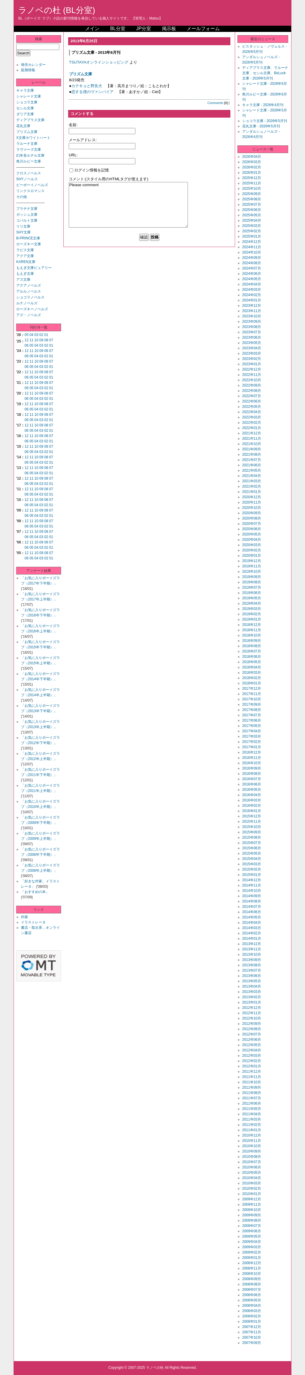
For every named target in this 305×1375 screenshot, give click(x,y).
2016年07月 (251, 779)
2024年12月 (251, 242)
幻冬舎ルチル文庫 (30, 155)
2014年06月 (251, 912)
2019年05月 (251, 598)
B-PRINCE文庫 (28, 238)
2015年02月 (251, 869)
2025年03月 (251, 226)
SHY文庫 (23, 232)
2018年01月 (251, 683)
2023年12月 (251, 305)
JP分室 (143, 28)
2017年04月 (251, 731)
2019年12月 (251, 561)
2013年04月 (251, 986)
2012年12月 (251, 1008)
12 (26, 340)
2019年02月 (251, 614)
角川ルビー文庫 (28, 161)
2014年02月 (251, 933)
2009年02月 (251, 1252)
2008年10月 (251, 1274)
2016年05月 (251, 790)
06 (26, 345)
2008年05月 (251, 1300)
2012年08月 (251, 1029)
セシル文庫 (25, 108)
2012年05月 (251, 1045)
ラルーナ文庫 (26, 144)
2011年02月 (251, 1125)
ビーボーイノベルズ (32, 185)
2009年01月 (251, 1258)
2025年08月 (251, 199)
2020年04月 (251, 540)
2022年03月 (251, 417)
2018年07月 (251, 651)
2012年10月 (251, 1018)
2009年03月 (251, 1247)
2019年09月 (251, 577)
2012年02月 (251, 1061)
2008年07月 (251, 1290)
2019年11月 (251, 566)
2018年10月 (251, 635)
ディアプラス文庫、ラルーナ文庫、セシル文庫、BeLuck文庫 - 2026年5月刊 (265, 73)
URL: (73, 155)
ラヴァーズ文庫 (28, 149)
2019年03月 (251, 609)
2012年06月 (251, 1040)
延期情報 (28, 70)
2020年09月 (251, 513)
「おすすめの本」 (35, 892)
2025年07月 (251, 204)
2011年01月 (251, 1130)
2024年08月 (251, 263)
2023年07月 (251, 332)
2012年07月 (251, 1034)
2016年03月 (251, 800)
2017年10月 (251, 699)
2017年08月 (251, 710)
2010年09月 (251, 1151)
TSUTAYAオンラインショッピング (98, 62)
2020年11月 (251, 502)
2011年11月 (251, 1077)
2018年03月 (251, 673)
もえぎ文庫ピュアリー (34, 268)
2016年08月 (251, 774)
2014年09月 (251, 896)
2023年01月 (251, 364)
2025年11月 (251, 183)
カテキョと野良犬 (86, 86)
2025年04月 (251, 220)
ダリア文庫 (25, 114)
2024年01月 (251, 300)
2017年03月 (251, 736)
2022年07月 (251, 396)
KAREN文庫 (25, 262)
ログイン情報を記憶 (89, 170)
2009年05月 (251, 1236)
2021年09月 (251, 449)
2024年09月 (251, 258)
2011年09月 (251, 1087)
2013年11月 (251, 949)
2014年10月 (251, 891)
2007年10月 (251, 1337)
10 (36, 340)
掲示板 (169, 28)
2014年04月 (251, 923)
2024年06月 (251, 274)
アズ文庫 (23, 279)
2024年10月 (251, 252)
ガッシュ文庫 (26, 214)
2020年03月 (251, 545)
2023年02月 (251, 359)
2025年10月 (251, 188)
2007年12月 (251, 1327)
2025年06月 (251, 210)
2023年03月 (251, 353)
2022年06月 (251, 401)
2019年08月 (251, 582)
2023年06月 (251, 337)
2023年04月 (251, 348)
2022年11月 (251, 375)
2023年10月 (251, 316)
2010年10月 (251, 1146)
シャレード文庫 (28, 96)
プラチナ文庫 (26, 209)
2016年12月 (251, 752)
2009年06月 (251, 1231)
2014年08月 (251, 901)
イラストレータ (33, 922)
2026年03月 (251, 162)
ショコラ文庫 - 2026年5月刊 (264, 121)
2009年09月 (251, 1215)
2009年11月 (251, 1204)
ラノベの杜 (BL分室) (56, 10)
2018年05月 (251, 662)
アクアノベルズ (28, 285)
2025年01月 (251, 236)
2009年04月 (251, 1242)
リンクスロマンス (30, 191)
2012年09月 (251, 1024)
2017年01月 (251, 747)
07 (51, 340)
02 (41, 335)
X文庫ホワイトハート (33, 138)
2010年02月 (251, 1188)
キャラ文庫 (25, 90)
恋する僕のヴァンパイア (92, 92)
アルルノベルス (28, 291)
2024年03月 (251, 290)
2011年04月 (251, 1114)
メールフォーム (203, 28)
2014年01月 (251, 938)
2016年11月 (251, 758)
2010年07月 (251, 1162)
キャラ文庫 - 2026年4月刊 (262, 105)
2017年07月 (251, 715)
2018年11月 (251, 630)
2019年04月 (251, 603)
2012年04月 (251, 1050)
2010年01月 (251, 1194)
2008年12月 (251, 1263)
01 (46, 335)
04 (31, 335)
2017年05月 (251, 726)
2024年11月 (251, 247)
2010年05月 (251, 1173)
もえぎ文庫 (25, 274)
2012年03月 (251, 1055)
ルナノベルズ (26, 303)
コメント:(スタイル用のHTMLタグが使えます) (108, 179)
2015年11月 (251, 821)
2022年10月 (251, 380)
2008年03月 (251, 1311)
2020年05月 (251, 534)
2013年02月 (251, 997)
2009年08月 (251, 1220)
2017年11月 (251, 694)
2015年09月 (251, 832)
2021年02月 (251, 486)
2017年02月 (251, 742)
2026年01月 (251, 173)
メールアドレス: (83, 140)
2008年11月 (251, 1268)
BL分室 (117, 28)
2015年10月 (251, 827)
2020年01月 (251, 555)
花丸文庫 (23, 126)
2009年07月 (251, 1226)
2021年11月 (251, 438)
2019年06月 (251, 593)
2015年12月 (251, 816)
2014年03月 (251, 928)
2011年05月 (251, 1109)
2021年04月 (251, 476)
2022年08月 (251, 391)
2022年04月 (251, 412)
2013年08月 (251, 965)
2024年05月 (251, 279)
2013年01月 (251, 1002)
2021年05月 (251, 470)
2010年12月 (251, 1135)
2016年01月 (251, 811)
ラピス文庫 (25, 250)
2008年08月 (251, 1284)
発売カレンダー (33, 65)
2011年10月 (251, 1082)
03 (36, 335)
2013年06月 (251, 976)
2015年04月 (251, 859)
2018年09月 (251, 641)
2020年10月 (251, 508)
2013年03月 (251, 992)
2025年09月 (251, 194)
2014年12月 (251, 880)
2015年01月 (251, 875)
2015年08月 (251, 837)
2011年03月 (251, 1119)
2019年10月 (251, 571)
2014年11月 (251, 885)
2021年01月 (251, 492)
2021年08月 (251, 454)
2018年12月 (251, 625)
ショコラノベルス (30, 297)
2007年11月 (251, 1332)
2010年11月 (251, 1141)
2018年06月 (251, 657)
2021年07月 (251, 460)
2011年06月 (251, 1103)
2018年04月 (251, 667)
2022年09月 (251, 385)
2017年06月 (251, 720)
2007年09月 (251, 1343)
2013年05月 (251, 981)
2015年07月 (251, 843)
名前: (73, 125)
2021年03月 (251, 481)
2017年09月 (251, 704)
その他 (21, 197)
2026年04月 (251, 157)
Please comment (128, 205)
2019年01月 (251, 619)
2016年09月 (251, 768)
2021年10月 (251, 444)
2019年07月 (251, 587)
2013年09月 (251, 960)
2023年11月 (251, 311)
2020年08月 (251, 518)
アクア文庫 (25, 256)
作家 (24, 917)
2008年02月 (251, 1316)
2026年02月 (251, 167)
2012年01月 (251, 1066)
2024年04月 (251, 284)
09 (41, 340)
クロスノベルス (28, 173)
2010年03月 (251, 1183)
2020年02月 (251, 550)
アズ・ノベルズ (28, 315)
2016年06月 (251, 784)
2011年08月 (251, 1093)
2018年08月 (251, 646)
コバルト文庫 (26, 220)
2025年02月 (251, 231)
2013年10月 (251, 954)
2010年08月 (251, 1157)
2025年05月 (251, 215)
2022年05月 (251, 407)
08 (46, 340)
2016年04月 (251, 795)
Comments (215, 103)
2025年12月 (251, 178)
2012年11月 (251, 1013)
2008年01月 (251, 1321)
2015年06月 (251, 848)
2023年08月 (251, 327)
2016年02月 (251, 805)
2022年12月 (251, 369)
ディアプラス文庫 (30, 120)
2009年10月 (251, 1210)
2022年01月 (251, 428)
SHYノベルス (27, 179)
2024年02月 (251, 295)
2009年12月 (251, 1199)
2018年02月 (251, 678)
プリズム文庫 (26, 132)
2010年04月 (251, 1178)
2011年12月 (251, 1071)
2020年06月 (251, 529)
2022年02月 (251, 423)
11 (31, 340)
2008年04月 (251, 1305)
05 (26, 335)
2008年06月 (251, 1295)
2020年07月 (251, 524)
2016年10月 (251, 763)
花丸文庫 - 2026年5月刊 (261, 126)
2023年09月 (251, 321)
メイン (92, 28)
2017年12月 (251, 688)
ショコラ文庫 (26, 102)
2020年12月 (251, 497)
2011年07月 (251, 1098)
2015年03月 (251, 864)
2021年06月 (251, 465)
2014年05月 (251, 917)
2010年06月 (251, 1167)
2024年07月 (251, 268)
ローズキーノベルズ (32, 309)
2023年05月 (251, 343)
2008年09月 (251, 1279)
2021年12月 (251, 433)
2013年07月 (251, 970)
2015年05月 (251, 853)
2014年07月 (251, 907)
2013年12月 (251, 944)
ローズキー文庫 (28, 244)
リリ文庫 (23, 226)
